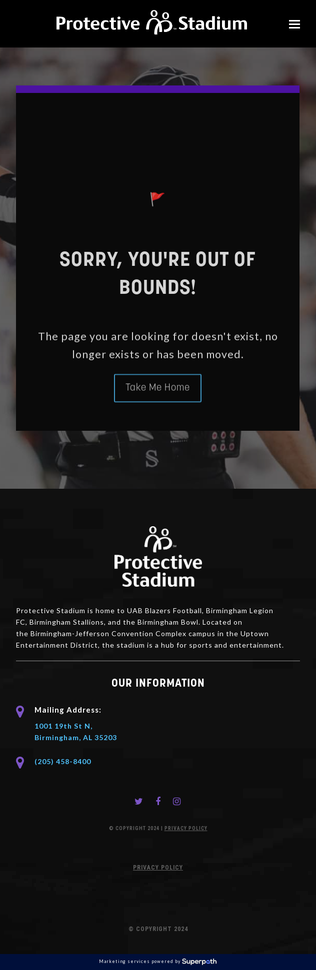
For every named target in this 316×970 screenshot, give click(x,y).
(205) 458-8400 (62, 761)
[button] (294, 23)
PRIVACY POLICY (186, 828)
